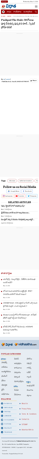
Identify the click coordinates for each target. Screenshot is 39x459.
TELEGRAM (6, 432)
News (9, 16)
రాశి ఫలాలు (18, 368)
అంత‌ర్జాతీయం (28, 12)
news (8, 79)
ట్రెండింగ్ (4, 376)
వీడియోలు (17, 394)
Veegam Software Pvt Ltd (16, 453)
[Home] (9, 6)
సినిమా (16, 390)
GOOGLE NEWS (7, 420)
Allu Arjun (12, 180)
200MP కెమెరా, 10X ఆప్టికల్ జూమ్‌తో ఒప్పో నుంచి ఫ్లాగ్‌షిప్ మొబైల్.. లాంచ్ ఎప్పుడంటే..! (20, 304)
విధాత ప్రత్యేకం (19, 381)
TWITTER (6, 412)
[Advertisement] (19, 54)
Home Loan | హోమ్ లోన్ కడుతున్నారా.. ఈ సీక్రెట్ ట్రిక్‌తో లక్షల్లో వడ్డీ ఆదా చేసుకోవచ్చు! (20, 316)
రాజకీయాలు (17, 12)
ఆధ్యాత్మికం (17, 363)
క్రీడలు (4, 380)
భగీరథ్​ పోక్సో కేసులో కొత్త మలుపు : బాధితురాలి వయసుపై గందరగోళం (18, 328)
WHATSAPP (6, 428)
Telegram (31, 196)
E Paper (4, 1)
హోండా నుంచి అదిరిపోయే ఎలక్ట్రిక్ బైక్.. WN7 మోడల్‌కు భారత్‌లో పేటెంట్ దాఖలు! (17, 292)
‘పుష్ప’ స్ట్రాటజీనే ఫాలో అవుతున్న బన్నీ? (13, 206)
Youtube (20, 196)
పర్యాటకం (17, 372)
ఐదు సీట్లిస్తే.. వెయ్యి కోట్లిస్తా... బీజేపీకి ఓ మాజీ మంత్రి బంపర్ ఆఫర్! (19, 280)
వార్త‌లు (9, 12)
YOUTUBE (6, 424)
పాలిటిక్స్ (4, 362)
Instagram (7, 196)
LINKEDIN (6, 416)
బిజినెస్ (16, 359)
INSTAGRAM (6, 408)
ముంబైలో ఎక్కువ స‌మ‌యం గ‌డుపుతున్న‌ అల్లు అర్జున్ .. (18, 219)
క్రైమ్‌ (3, 389)
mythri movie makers (26, 180)
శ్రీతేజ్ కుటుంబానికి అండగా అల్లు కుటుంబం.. (15, 213)
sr (4, 79)
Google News (13, 191)
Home (3, 16)
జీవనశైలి (4, 385)
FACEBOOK (6, 403)
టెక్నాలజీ (17, 377)
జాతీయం (5, 367)
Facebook (27, 191)
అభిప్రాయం (5, 394)
